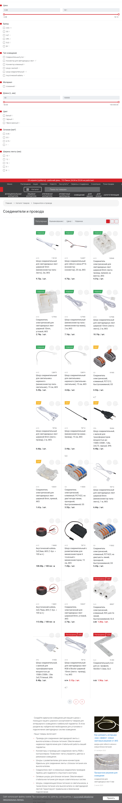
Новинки (79, 221)
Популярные (41, 221)
